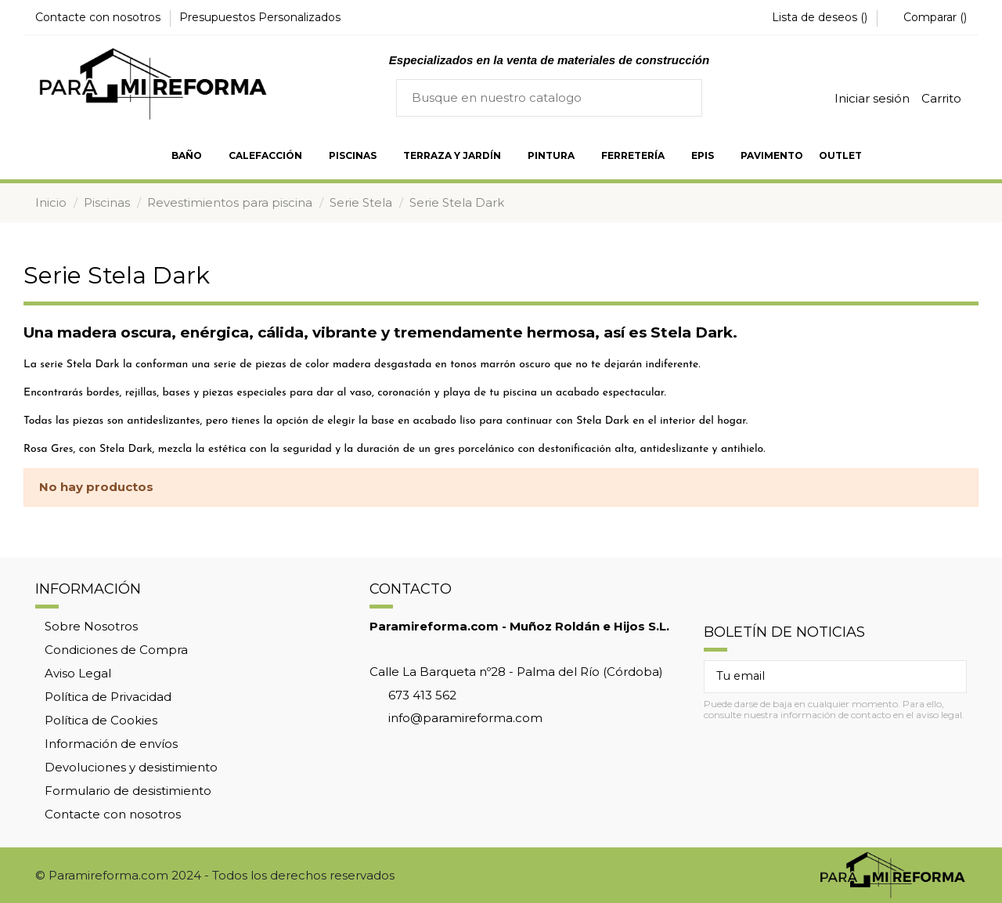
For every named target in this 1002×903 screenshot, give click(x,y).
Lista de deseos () (812, 17)
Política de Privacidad (108, 696)
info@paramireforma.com (465, 717)
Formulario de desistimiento (128, 790)
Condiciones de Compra (116, 649)
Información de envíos (111, 743)
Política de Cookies (101, 720)
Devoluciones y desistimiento (131, 767)
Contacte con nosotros (99, 17)
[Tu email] (818, 677)
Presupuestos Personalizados (260, 17)
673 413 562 (422, 695)
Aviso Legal (78, 673)
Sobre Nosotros (91, 626)
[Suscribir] (948, 677)
